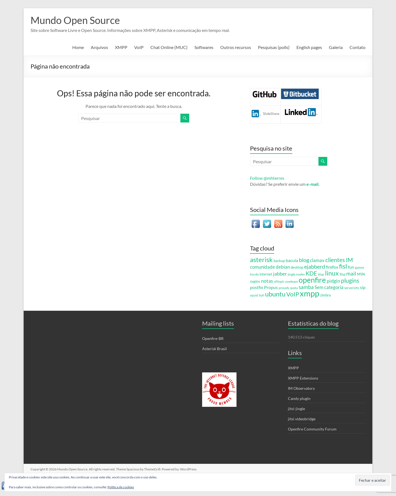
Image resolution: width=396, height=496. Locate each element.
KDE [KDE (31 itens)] (311, 273)
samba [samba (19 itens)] (306, 287)
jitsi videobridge (301, 418)
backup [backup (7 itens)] (279, 260)
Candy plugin (299, 398)
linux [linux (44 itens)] (332, 273)
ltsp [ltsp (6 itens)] (342, 274)
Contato (357, 47)
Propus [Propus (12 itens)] (271, 287)
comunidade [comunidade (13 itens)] (262, 267)
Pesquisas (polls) (274, 47)
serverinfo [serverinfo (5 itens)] (351, 288)
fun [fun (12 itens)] (351, 266)
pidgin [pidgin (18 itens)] (333, 281)
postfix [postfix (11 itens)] (256, 287)
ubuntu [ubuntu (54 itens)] (275, 294)
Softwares (203, 47)
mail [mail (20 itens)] (351, 273)
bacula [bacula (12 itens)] (292, 260)
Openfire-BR (213, 338)
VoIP (139, 47)
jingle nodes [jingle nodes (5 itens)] (296, 274)
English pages (309, 47)
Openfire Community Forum (312, 429)
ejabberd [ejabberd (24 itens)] (314, 266)
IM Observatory (301, 388)
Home (78, 47)
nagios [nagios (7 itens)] (255, 281)
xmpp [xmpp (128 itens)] (309, 293)
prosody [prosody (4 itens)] (284, 288)
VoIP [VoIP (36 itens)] (292, 294)
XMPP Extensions (303, 378)
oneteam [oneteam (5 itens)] (291, 281)
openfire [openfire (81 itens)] (312, 280)
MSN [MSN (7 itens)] (361, 274)
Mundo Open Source (75, 20)
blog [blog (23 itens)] (304, 260)
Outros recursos (235, 47)
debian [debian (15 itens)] (283, 267)
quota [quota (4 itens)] (294, 288)
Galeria (336, 47)
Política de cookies (121, 487)
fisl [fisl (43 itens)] (343, 266)
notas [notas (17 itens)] (267, 281)
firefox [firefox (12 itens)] (332, 266)
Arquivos (99, 47)
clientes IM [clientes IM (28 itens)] (339, 260)
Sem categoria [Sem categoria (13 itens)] (329, 287)
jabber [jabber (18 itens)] (280, 274)
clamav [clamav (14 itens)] (317, 260)
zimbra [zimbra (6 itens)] (325, 295)
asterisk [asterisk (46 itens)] (261, 259)
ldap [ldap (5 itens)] (321, 274)
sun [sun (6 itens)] (261, 295)
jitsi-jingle (296, 408)
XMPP (121, 47)
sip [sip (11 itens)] (362, 287)
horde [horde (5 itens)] (254, 274)
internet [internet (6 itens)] (266, 274)
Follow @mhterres (267, 178)
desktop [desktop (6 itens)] (297, 267)
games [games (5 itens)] (359, 267)
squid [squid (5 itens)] (254, 295)
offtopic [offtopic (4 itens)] (279, 281)
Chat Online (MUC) (169, 47)
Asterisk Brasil (214, 348)
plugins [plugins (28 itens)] (350, 280)
